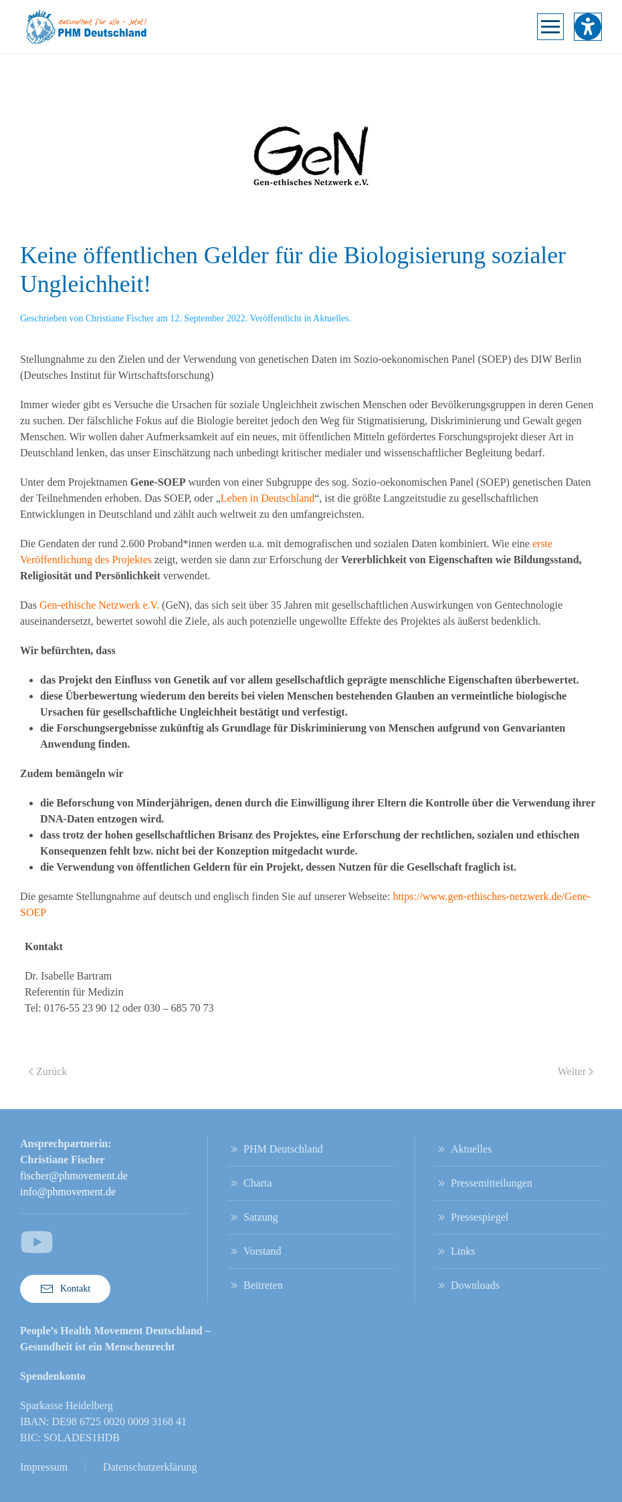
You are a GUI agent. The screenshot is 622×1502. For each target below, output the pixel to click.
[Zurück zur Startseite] (87, 26)
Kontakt (65, 1289)
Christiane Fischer (120, 318)
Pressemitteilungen (483, 1183)
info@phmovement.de (68, 1191)
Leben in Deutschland (267, 498)
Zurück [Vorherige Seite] (48, 1071)
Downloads (467, 1285)
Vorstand (254, 1251)
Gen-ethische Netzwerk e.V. (99, 605)
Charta (249, 1183)
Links (455, 1251)
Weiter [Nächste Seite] (575, 1071)
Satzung (252, 1217)
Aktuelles (331, 318)
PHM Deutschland (275, 1149)
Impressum (44, 1467)
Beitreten (255, 1285)
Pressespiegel (471, 1217)
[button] (550, 26)
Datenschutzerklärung (150, 1467)
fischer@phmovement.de (74, 1175)
